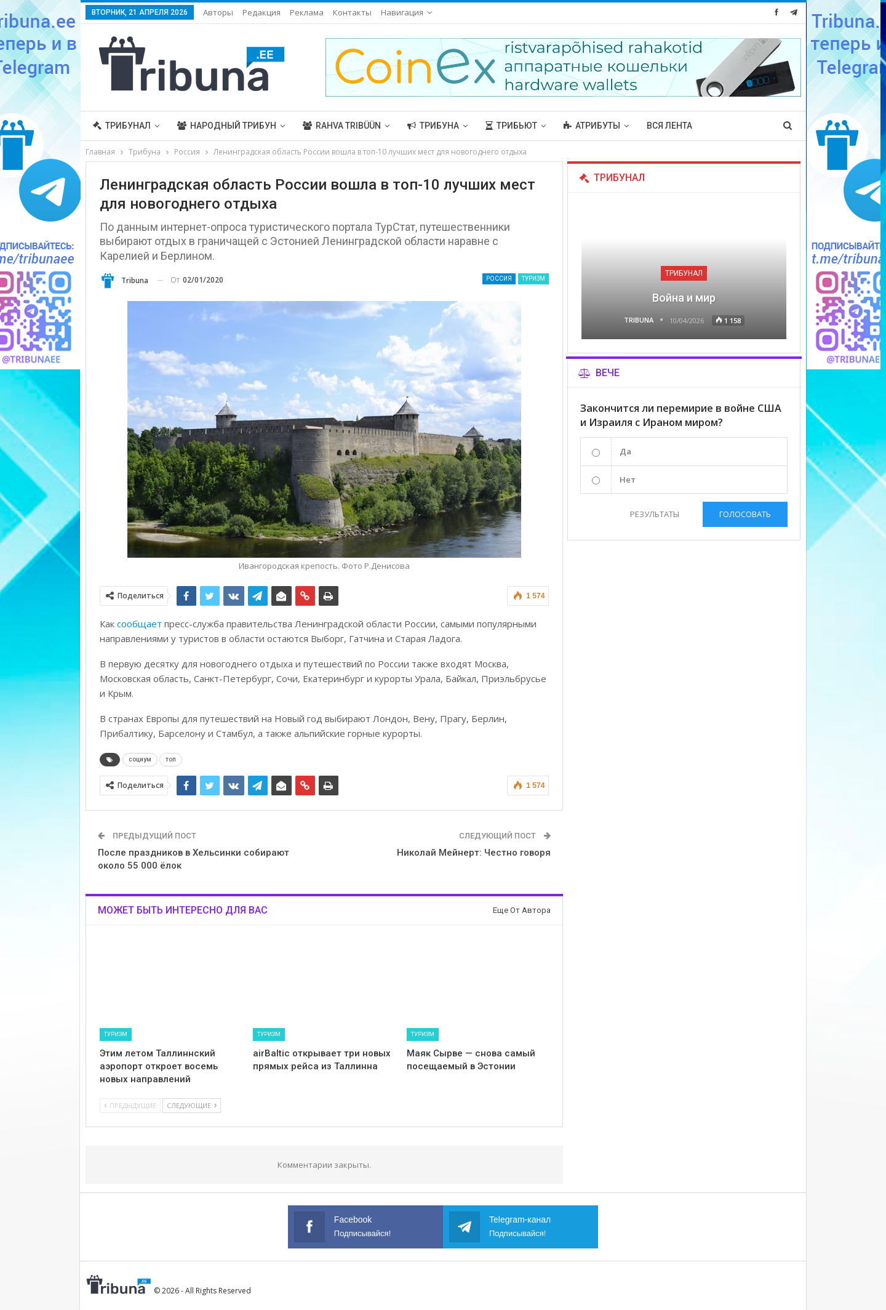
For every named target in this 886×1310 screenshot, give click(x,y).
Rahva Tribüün (342, 126)
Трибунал (122, 126)
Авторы (218, 12)
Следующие (192, 1105)
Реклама (307, 12)
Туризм (533, 278)
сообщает (139, 623)
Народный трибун (226, 126)
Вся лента (669, 126)
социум (140, 759)
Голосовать (745, 514)
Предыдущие (130, 1105)
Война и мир (684, 297)
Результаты (654, 514)
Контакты (352, 12)
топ (171, 759)
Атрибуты (592, 126)
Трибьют (511, 126)
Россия (499, 278)
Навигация (402, 12)
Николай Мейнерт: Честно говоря (474, 852)
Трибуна (433, 126)
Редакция (261, 12)
